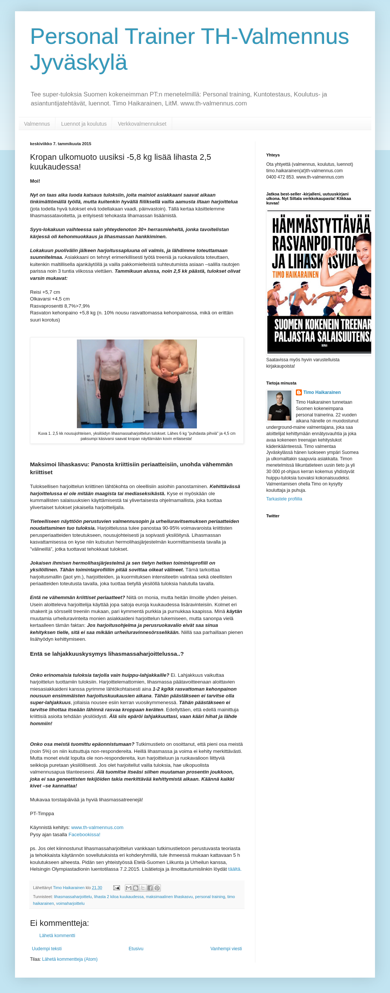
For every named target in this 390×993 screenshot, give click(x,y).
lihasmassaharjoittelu (73, 896)
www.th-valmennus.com (96, 827)
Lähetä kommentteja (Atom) (70, 959)
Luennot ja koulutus (83, 124)
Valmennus (37, 124)
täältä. (234, 869)
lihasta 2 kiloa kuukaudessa (119, 896)
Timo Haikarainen (322, 392)
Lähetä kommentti (57, 935)
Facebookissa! (84, 834)
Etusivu (136, 948)
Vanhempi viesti (226, 948)
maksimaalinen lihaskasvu (169, 896)
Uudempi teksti (47, 948)
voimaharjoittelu (70, 903)
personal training (210, 896)
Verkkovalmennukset (142, 124)
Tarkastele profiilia (284, 499)
